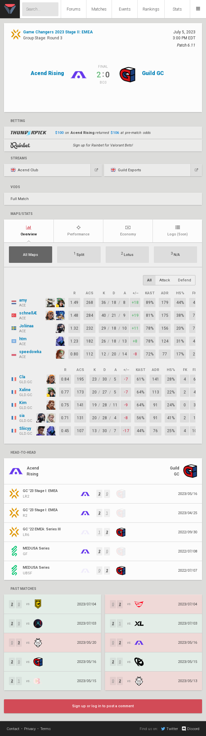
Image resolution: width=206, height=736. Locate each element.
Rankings (151, 9)
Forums (74, 9)
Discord (190, 728)
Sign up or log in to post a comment (103, 706)
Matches (99, 9)
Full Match (20, 199)
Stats (177, 9)
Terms (45, 729)
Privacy (30, 729)
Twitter (169, 728)
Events (125, 9)
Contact (13, 729)
